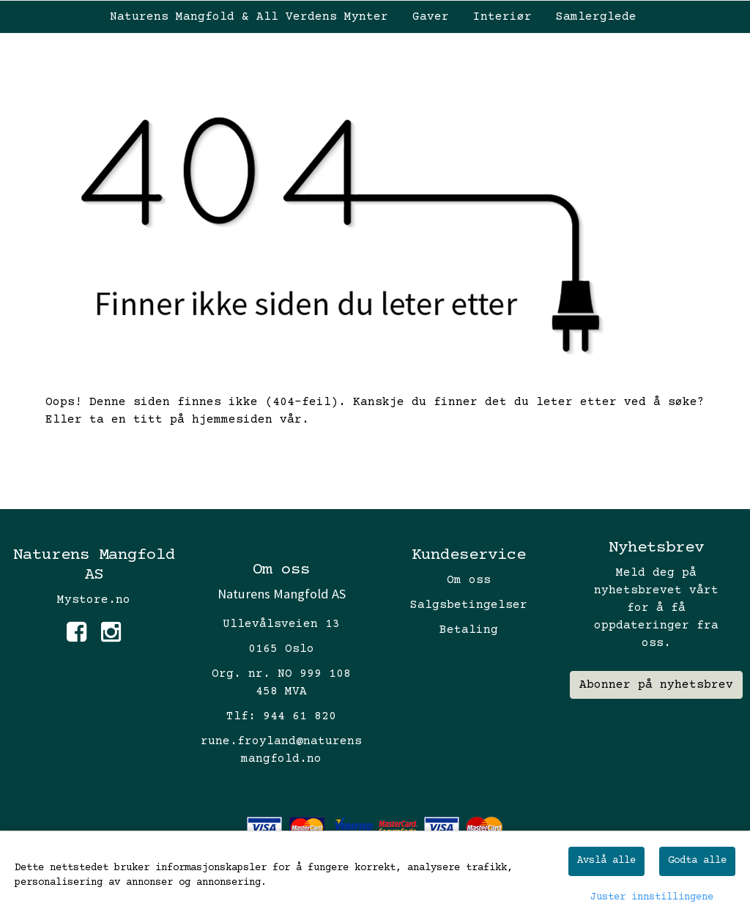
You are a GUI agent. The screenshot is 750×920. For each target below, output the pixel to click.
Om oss (469, 580)
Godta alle (697, 861)
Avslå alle (606, 861)
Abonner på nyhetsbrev (656, 684)
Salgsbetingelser (468, 605)
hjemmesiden (232, 419)
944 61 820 (299, 716)
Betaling (468, 630)
